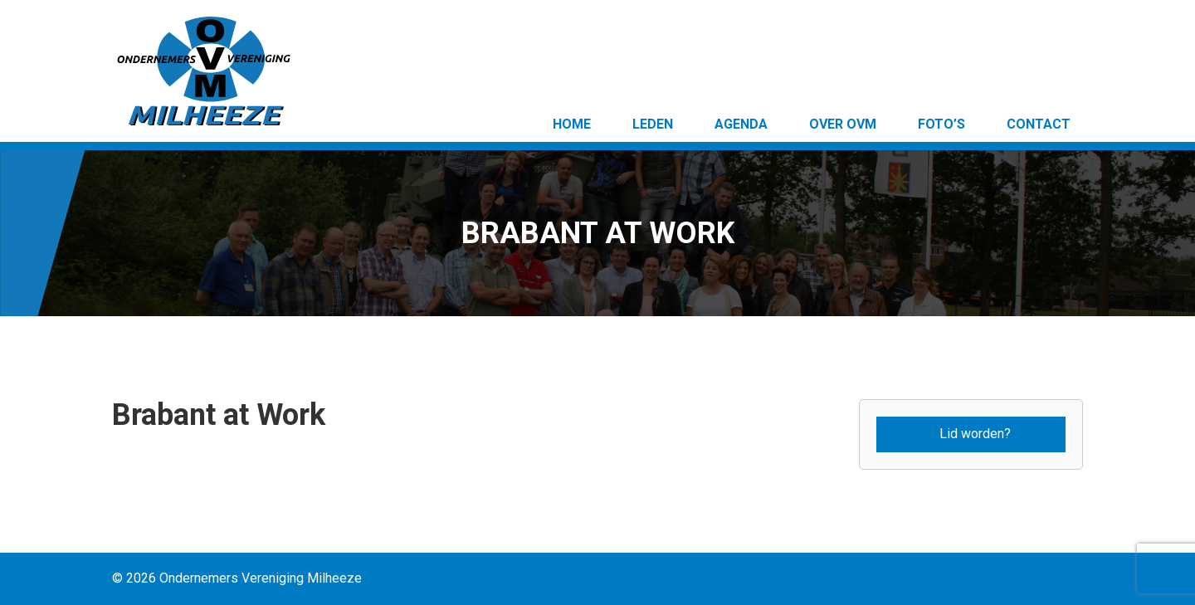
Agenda (741, 124)
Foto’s (941, 124)
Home (572, 124)
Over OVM (842, 124)
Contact (1039, 124)
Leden (652, 124)
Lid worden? (975, 434)
